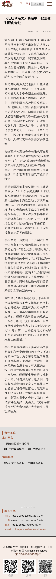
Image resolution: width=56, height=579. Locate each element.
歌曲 (43, 134)
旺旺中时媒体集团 (14, 449)
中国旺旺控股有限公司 (16, 443)
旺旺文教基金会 (37, 449)
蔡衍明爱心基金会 (14, 463)
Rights (32, 550)
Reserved (41, 550)
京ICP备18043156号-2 (28, 554)
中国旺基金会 (35, 463)
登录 (37, 4)
